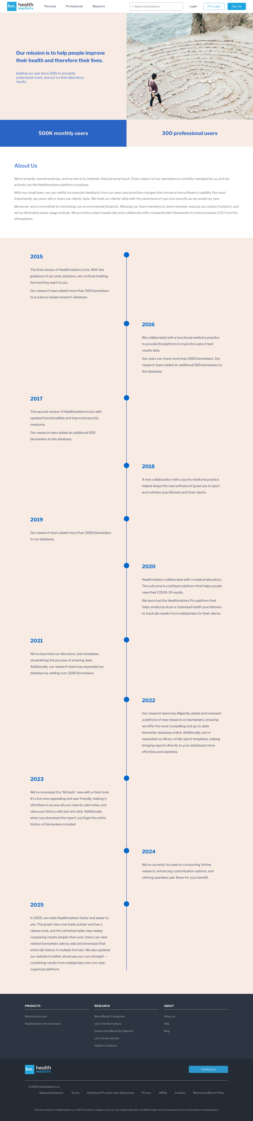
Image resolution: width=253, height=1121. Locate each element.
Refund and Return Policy (208, 1092)
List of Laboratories (106, 1038)
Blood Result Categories (109, 1016)
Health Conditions (105, 1045)
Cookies (180, 1092)
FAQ (166, 1023)
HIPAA (163, 1092)
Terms (75, 1092)
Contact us (208, 1069)
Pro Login (214, 6)
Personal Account (36, 1016)
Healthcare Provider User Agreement (110, 1092)
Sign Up (237, 6)
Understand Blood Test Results (113, 1031)
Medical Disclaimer (51, 1092)
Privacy (146, 1092)
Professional (74, 6)
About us (169, 1016)
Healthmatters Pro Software (43, 1023)
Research (99, 6)
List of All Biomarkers (108, 1023)
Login (193, 6)
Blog (167, 1031)
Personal (50, 6)
